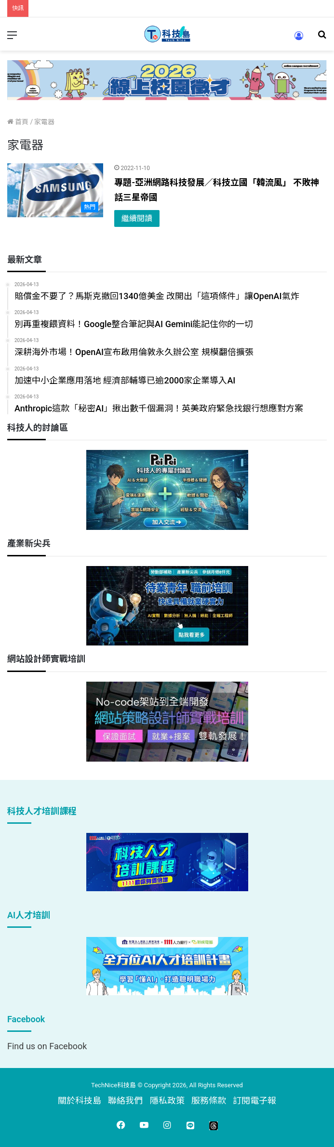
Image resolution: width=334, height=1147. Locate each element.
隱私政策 (167, 1100)
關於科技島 (79, 1100)
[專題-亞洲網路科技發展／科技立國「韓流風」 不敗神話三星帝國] (55, 190)
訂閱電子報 (254, 1100)
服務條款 (208, 1100)
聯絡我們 (125, 1100)
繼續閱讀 (136, 218)
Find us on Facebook (47, 1046)
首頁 (17, 122)
